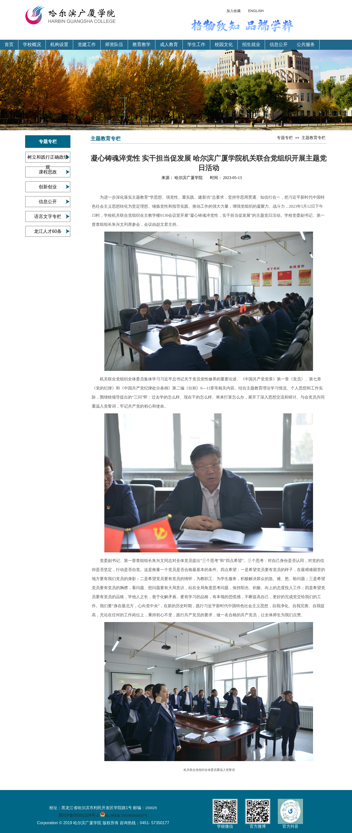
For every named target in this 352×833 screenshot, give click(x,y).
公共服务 (306, 44)
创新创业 (48, 186)
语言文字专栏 (47, 216)
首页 (9, 44)
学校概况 (32, 44)
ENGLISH (255, 11)
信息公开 (279, 44)
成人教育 (169, 44)
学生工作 (196, 44)
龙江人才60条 (48, 231)
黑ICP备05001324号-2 (79, 815)
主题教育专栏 (313, 138)
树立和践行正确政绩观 (47, 162)
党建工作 (87, 44)
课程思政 (48, 171)
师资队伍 (114, 44)
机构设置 (59, 44)
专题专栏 (285, 138)
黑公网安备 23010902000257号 (126, 815)
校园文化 (224, 44)
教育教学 (142, 44)
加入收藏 (234, 11)
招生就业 (251, 44)
